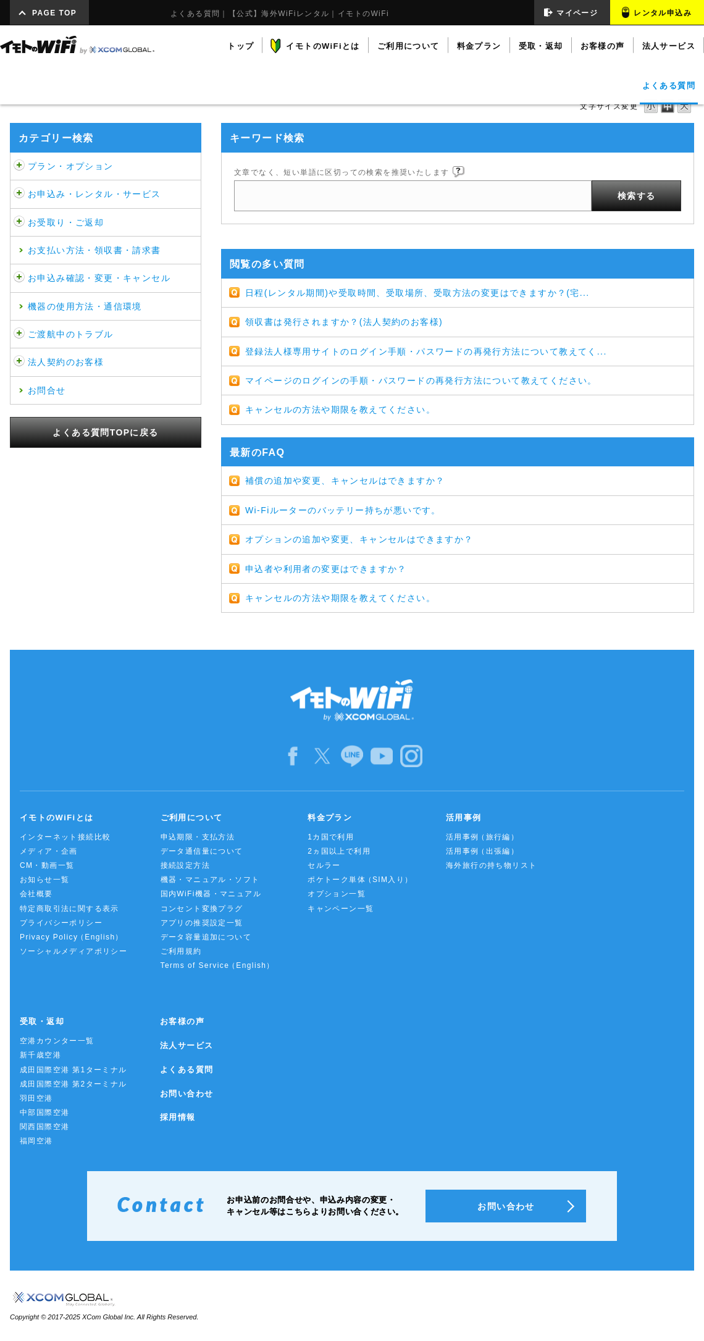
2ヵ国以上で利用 (339, 851)
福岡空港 (36, 1141)
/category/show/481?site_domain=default (19, 334)
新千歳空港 (40, 1055)
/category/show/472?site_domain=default (19, 222)
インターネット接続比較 (65, 837)
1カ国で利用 (331, 837)
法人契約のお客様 (66, 362)
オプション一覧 (337, 893)
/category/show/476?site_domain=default (19, 278)
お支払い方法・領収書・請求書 (94, 250)
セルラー (324, 865)
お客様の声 (182, 1021)
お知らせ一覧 (44, 879)
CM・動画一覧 (47, 865)
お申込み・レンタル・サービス (94, 194)
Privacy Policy (72, 937)
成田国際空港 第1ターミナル (73, 1070)
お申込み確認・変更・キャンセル (99, 278)
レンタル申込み (663, 13)
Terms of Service (218, 966)
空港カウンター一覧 (57, 1040)
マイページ (577, 13)
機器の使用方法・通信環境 (85, 306)
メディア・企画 (49, 851)
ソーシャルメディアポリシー (73, 951)
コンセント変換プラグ (202, 908)
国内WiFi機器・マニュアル (211, 893)
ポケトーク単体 (360, 880)
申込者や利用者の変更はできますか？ (326, 569)
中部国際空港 (44, 1112)
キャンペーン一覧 (341, 908)
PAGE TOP (54, 13)
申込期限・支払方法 (198, 837)
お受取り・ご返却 (66, 222)
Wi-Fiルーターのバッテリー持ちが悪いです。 (343, 510)
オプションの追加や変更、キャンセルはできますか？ (359, 539)
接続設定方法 (185, 865)
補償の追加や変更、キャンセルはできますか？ (345, 481)
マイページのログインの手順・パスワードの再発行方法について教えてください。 (421, 380)
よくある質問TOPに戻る (105, 432)
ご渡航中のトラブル (71, 334)
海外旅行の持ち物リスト (491, 865)
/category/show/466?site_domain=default (19, 194)
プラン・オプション (71, 166)
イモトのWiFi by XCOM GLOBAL (77, 45)
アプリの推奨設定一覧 (202, 923)
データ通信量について (202, 851)
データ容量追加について (206, 937)
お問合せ (47, 390)
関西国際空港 (44, 1126)
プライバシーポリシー (61, 923)
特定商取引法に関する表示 (69, 908)
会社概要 (36, 893)
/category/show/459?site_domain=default (19, 166)
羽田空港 (36, 1098)
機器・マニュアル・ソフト (210, 879)
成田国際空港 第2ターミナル (73, 1084)
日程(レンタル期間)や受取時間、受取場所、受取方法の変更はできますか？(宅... (417, 293)
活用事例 (482, 837)
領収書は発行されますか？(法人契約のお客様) (344, 322)
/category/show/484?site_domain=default (19, 362)
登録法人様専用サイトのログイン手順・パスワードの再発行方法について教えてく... (426, 351)
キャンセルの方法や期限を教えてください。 (340, 409)
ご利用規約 (181, 951)
